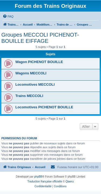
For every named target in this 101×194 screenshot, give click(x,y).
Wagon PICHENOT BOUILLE (39, 62)
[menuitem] (8, 16)
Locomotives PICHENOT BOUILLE (44, 107)
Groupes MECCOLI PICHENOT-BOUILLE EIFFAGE (40, 38)
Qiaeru (69, 181)
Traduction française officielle (44, 181)
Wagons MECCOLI (30, 73)
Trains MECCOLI (29, 96)
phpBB (38, 176)
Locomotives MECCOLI (35, 84)
